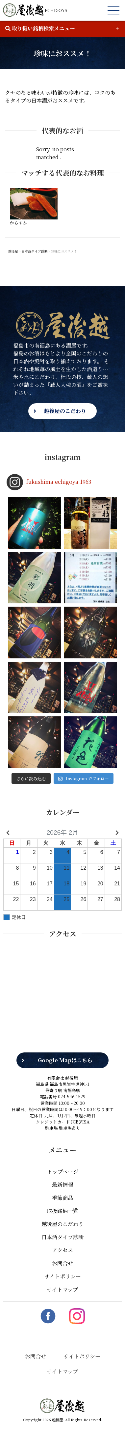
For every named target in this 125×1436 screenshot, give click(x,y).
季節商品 (62, 1197)
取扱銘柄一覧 (62, 1211)
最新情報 (62, 1184)
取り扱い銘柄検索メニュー (40, 28)
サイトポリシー (62, 1276)
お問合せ (62, 1263)
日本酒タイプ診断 (62, 1237)
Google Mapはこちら (65, 1060)
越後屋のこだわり (65, 411)
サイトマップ (62, 1289)
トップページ (62, 1171)
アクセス (62, 1250)
